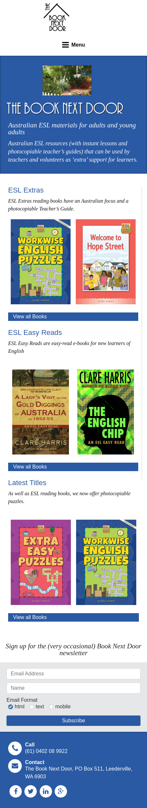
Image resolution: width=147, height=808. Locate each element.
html (19, 706)
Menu (78, 45)
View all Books (30, 316)
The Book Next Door (56, 17)
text (40, 706)
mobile (63, 706)
